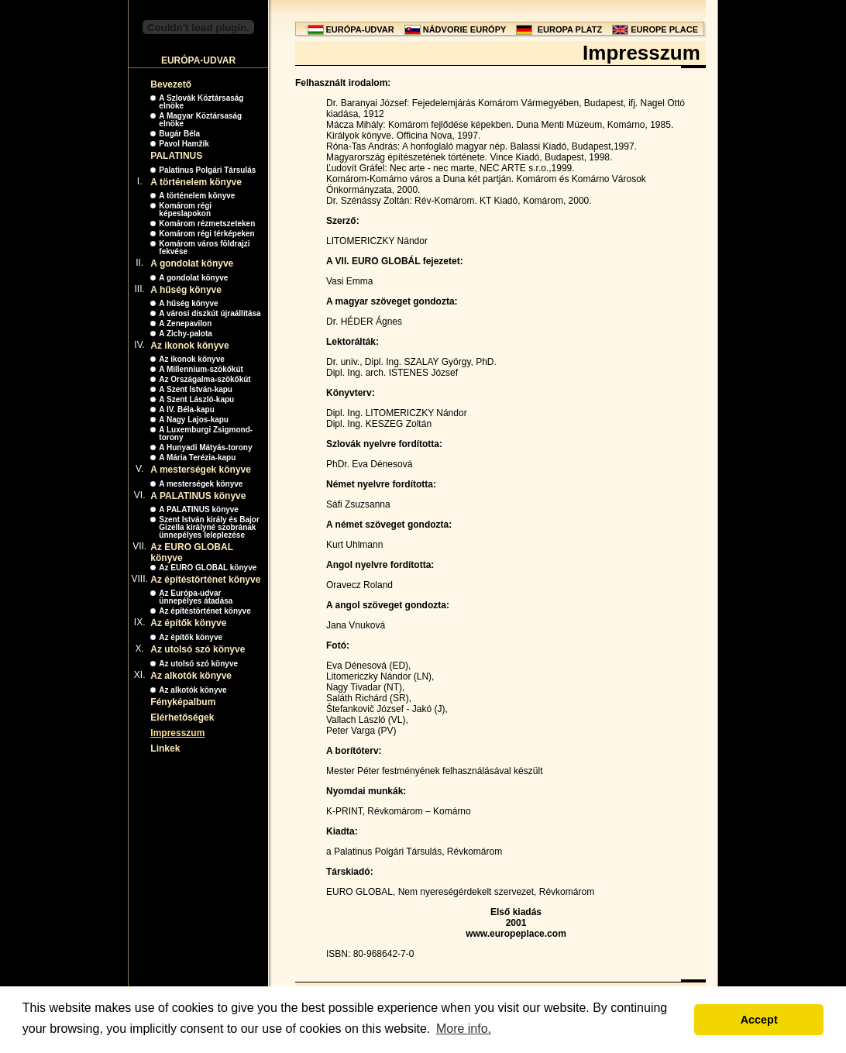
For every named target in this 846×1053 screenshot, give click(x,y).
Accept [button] (759, 1019)
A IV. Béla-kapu (187, 409)
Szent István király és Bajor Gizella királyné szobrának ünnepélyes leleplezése (209, 527)
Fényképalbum (182, 702)
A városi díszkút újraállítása (209, 313)
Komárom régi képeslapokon (185, 209)
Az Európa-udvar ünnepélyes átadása (195, 597)
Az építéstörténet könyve (205, 579)
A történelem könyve (196, 182)
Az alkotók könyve (191, 675)
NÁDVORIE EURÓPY (465, 29)
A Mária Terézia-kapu (197, 457)
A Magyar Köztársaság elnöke (200, 120)
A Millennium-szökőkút (201, 369)
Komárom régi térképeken (206, 233)
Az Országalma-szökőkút (204, 379)
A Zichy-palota (185, 333)
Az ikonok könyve (189, 345)
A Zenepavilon (185, 323)
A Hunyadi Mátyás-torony (205, 447)
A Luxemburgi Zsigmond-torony (206, 433)
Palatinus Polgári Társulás (207, 170)
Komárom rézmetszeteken (207, 223)
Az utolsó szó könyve (197, 649)
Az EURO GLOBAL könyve (207, 567)
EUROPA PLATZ (570, 29)
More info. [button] (463, 1028)
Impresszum (177, 733)
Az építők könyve (188, 623)
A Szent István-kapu (195, 389)
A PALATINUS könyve (198, 495)
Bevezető (170, 84)
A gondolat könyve (191, 263)
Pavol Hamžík (183, 143)
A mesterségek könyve (200, 469)
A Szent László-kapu (196, 399)
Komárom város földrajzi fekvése (204, 247)
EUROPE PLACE (664, 29)
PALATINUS (176, 155)
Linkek (165, 748)
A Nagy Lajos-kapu (194, 419)
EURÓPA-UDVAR (360, 29)
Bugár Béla (179, 133)
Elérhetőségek (182, 717)
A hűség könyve (186, 289)
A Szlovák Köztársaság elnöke (201, 102)
